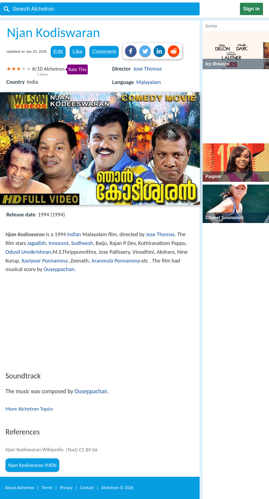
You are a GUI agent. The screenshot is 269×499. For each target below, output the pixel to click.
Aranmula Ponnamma (115, 260)
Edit (58, 52)
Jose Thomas (147, 68)
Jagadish (36, 243)
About (19, 487)
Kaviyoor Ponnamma (45, 260)
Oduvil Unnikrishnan (28, 252)
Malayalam (148, 82)
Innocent (59, 243)
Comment (104, 52)
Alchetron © (117, 487)
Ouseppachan (59, 269)
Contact (87, 487)
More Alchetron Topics (29, 409)
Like (77, 52)
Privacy (66, 487)
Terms (47, 487)
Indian (74, 234)
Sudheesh (82, 243)
